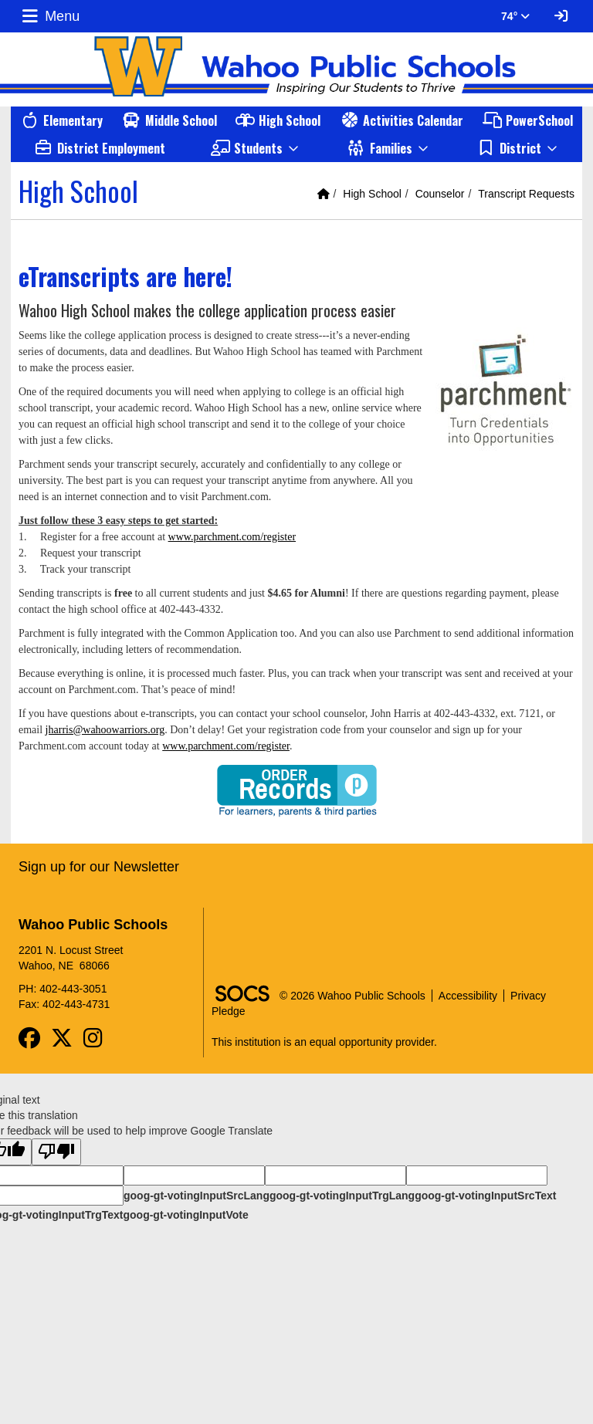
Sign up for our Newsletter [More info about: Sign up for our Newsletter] (99, 866)
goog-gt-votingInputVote (185, 1215)
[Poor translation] (56, 1151)
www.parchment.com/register (232, 537)
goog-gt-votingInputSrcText (485, 1195)
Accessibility (468, 995)
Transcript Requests (526, 194)
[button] (256, 148)
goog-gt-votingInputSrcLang (196, 1195)
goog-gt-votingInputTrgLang (342, 1195)
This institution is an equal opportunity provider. (324, 1042)
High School (372, 194)
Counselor (440, 194)
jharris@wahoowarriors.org (105, 730)
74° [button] (515, 16)
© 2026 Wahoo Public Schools (352, 995)
